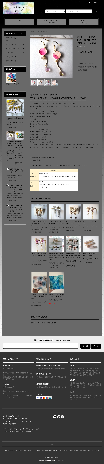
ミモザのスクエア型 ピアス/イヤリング (14, 119)
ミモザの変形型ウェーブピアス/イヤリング (10, 144)
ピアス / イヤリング (42, 31)
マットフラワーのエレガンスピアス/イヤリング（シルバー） (56, 223)
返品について (41, 450)
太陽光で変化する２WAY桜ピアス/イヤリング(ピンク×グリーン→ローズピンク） (73, 255)
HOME (19, 22)
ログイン (81, 2)
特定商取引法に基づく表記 (54, 450)
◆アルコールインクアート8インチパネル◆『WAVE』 (56, 295)
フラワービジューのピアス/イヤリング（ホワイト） (73, 222)
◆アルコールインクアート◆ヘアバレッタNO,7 (90, 254)
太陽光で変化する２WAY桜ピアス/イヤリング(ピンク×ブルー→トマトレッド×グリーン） (56, 256)
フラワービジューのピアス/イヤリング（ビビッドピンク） (38, 255)
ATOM (97, 450)
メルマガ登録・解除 (59, 2)
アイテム (93, 3)
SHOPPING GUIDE (51, 22)
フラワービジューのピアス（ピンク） (90, 222)
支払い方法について (16, 450)
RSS (93, 450)
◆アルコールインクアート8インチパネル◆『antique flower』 (39, 296)
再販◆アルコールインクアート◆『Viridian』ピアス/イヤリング (19, 145)
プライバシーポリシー (70, 450)
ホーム (32, 31)
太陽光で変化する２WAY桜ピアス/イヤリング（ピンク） (16, 171)
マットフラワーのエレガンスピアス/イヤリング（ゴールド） (38, 223)
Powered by (52, 460)
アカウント (72, 2)
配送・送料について (30, 450)
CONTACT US (83, 22)
